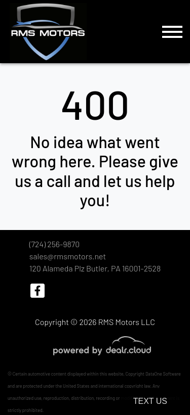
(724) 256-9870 (54, 244)
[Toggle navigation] (172, 31)
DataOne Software (163, 374)
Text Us (150, 401)
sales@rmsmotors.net (67, 256)
